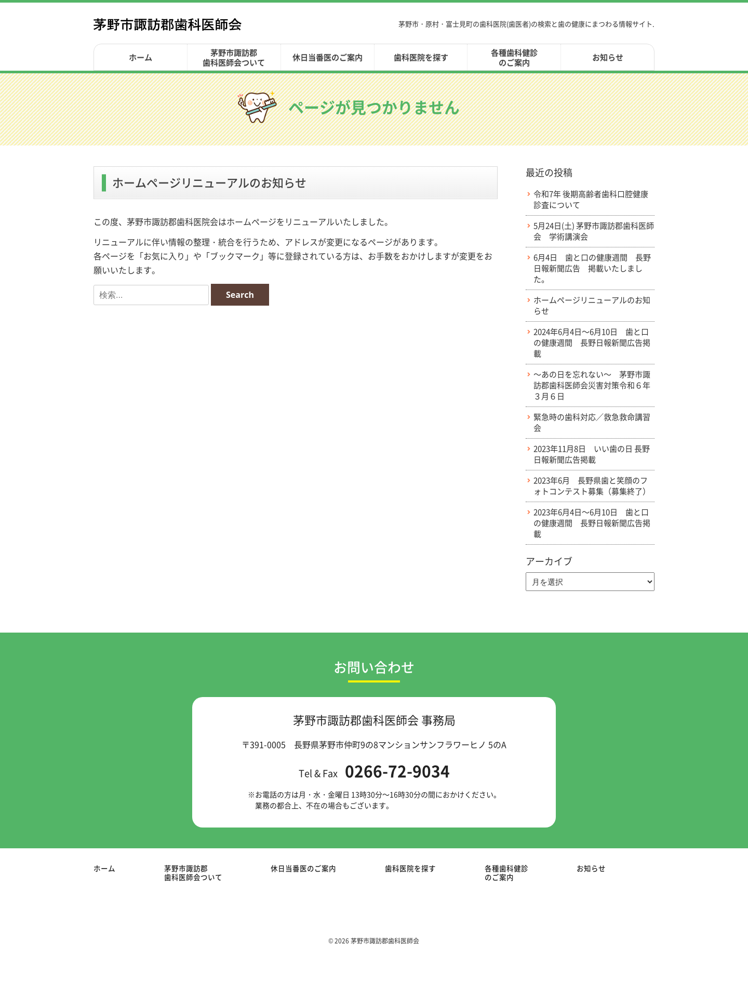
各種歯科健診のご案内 (514, 57)
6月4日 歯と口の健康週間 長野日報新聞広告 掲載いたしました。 (592, 268)
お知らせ (607, 57)
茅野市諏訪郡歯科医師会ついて (234, 57)
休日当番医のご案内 (327, 57)
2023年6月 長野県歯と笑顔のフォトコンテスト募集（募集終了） (591, 486)
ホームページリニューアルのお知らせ (591, 306)
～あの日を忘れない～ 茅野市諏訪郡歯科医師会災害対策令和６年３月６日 (591, 385)
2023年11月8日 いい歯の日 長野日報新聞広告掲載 (591, 454)
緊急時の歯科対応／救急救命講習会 (591, 423)
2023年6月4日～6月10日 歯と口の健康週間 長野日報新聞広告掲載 (591, 523)
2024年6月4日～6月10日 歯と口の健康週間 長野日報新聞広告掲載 (591, 342)
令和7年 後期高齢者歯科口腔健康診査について (590, 200)
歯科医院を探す (421, 57)
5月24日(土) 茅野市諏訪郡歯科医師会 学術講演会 (593, 231)
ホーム (140, 57)
